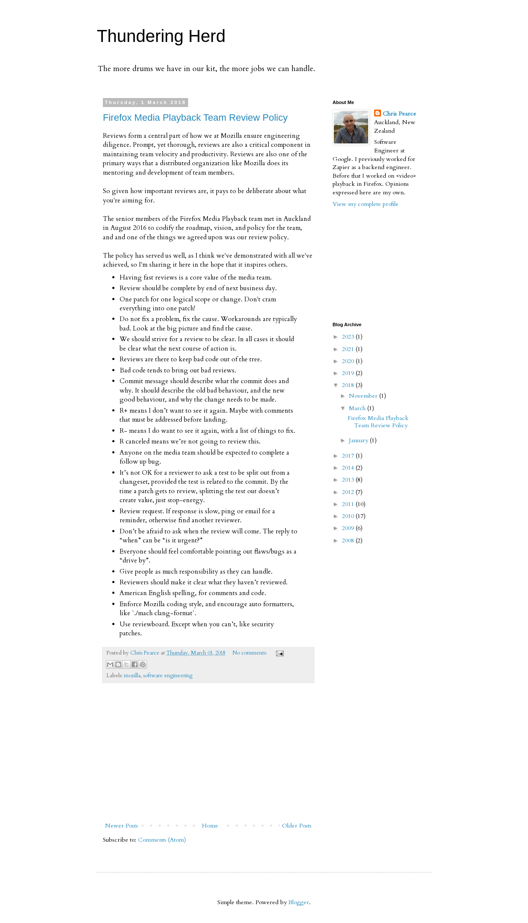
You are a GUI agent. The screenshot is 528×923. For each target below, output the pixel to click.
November (364, 396)
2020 (349, 361)
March (358, 408)
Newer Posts (121, 826)
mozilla (132, 675)
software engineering (167, 675)
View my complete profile (366, 204)
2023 (349, 337)
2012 (349, 492)
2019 (349, 373)
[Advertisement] (208, 756)
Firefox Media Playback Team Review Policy (195, 117)
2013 (349, 480)
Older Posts (297, 826)
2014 (349, 468)
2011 (349, 504)
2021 (349, 349)
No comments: (250, 653)
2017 (349, 456)
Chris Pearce (399, 114)
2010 (349, 516)
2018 (349, 385)
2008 (349, 540)
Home (210, 826)
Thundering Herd (161, 36)
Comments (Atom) (162, 840)
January (359, 440)
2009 (349, 528)
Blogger (298, 902)
